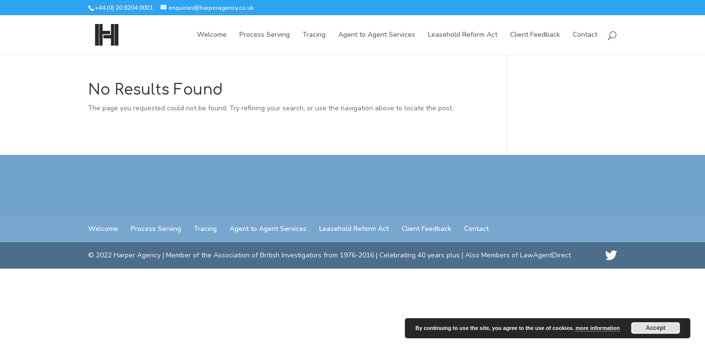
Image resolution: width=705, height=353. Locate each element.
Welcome (212, 35)
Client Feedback (535, 35)
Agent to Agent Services (376, 35)
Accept (655, 328)
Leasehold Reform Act (462, 35)
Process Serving (264, 35)
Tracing (314, 35)
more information (597, 328)
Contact (585, 35)
